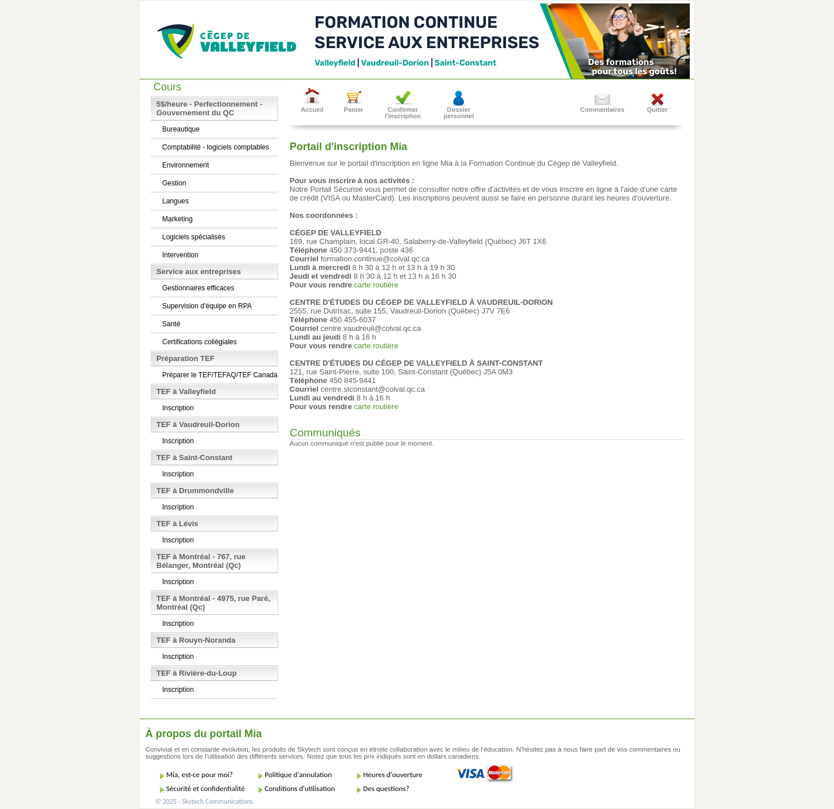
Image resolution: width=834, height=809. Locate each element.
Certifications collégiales (199, 342)
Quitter (657, 109)
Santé (171, 324)
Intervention (180, 255)
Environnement (185, 165)
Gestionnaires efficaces (198, 288)
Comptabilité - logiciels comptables (215, 147)
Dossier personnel (459, 112)
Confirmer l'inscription (403, 112)
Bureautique (181, 129)
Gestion (174, 183)
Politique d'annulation (298, 774)
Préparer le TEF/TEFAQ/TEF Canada (219, 375)
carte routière (376, 284)
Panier (354, 109)
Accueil (312, 109)
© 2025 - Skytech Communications (204, 801)
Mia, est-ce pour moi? (199, 774)
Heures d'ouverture (392, 774)
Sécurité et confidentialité (205, 788)
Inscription (178, 408)
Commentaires (602, 109)
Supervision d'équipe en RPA (207, 306)
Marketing (177, 219)
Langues (175, 201)
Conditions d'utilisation (300, 788)
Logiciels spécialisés (193, 237)
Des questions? (386, 788)
